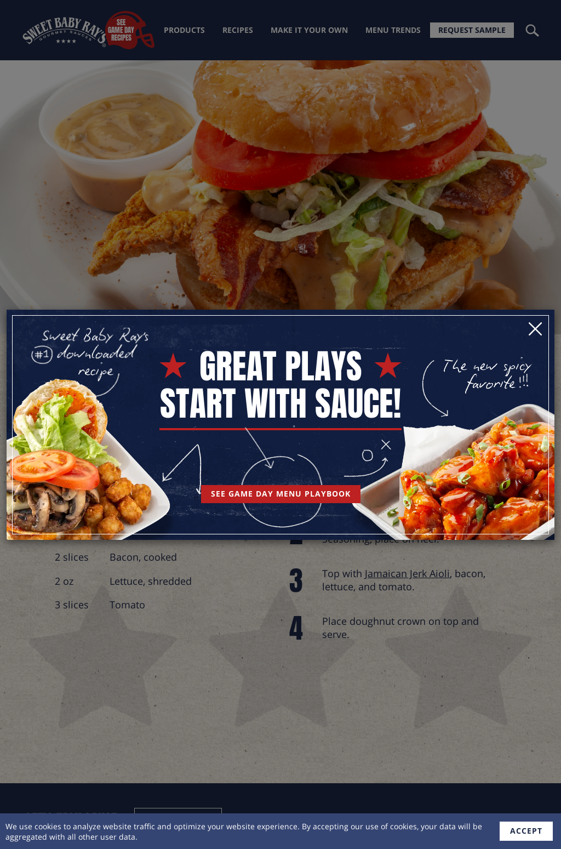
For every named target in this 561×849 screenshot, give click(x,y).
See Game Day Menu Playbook (281, 493)
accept (526, 830)
